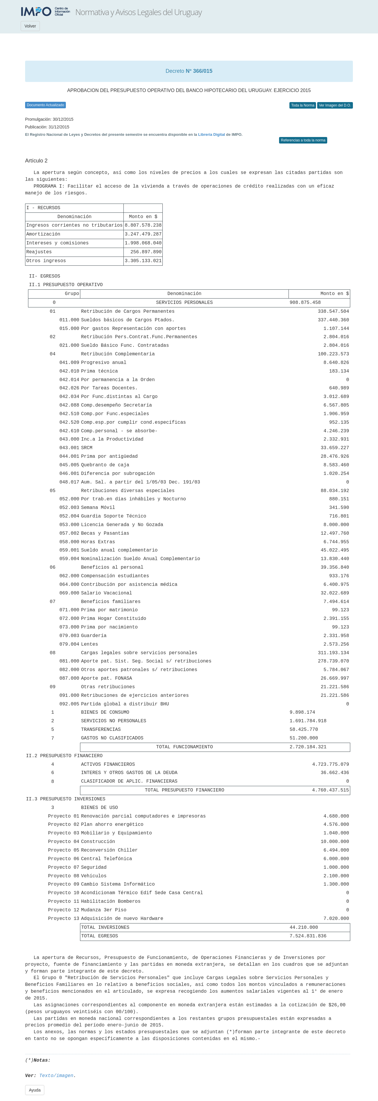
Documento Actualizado (45, 105)
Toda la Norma (302, 105)
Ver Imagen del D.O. (335, 105)
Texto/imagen (56, 1076)
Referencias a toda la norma (303, 140)
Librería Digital (211, 134)
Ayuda (34, 1090)
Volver (30, 26)
